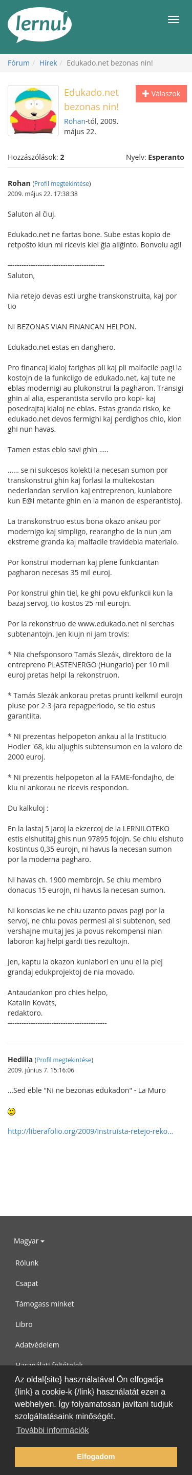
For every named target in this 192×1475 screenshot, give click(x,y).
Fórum (19, 63)
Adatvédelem (37, 1345)
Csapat (26, 1283)
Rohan (75, 121)
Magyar (29, 1241)
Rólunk (26, 1263)
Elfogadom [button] (96, 1456)
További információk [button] (52, 1430)
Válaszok (161, 93)
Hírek (48, 63)
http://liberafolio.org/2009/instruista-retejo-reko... (90, 1131)
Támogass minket (44, 1304)
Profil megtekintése (61, 183)
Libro (24, 1324)
